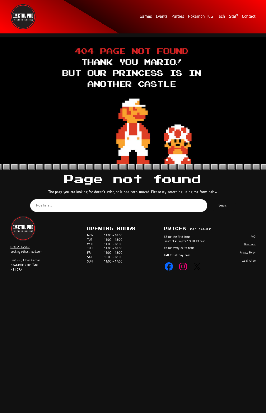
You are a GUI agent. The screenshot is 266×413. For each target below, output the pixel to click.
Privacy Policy (248, 252)
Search (223, 205)
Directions (250, 244)
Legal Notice (249, 260)
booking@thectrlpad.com (26, 252)
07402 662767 (20, 247)
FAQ (253, 236)
